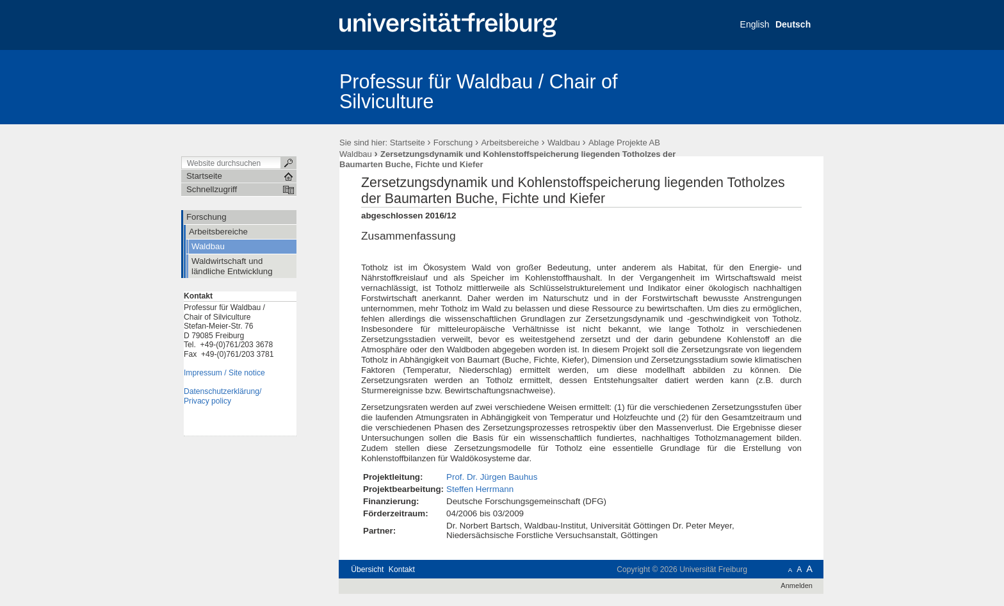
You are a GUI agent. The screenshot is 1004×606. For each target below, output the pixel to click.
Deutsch (793, 24)
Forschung (453, 142)
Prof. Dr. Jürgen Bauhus (491, 477)
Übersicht (367, 569)
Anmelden (797, 585)
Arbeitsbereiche (509, 142)
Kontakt (402, 569)
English (755, 24)
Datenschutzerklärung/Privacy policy (222, 396)
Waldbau (563, 142)
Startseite (407, 142)
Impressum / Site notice (224, 372)
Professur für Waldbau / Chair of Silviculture (478, 91)
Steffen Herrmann (480, 489)
